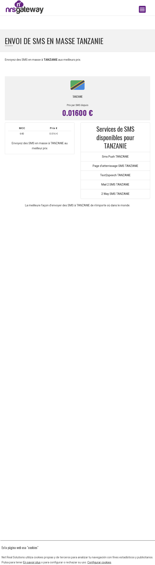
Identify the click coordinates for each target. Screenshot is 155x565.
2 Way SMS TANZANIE (115, 193)
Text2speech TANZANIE (115, 175)
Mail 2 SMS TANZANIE (115, 184)
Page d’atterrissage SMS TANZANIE (115, 165)
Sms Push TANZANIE (115, 156)
